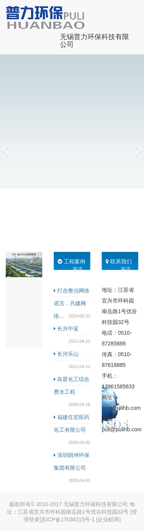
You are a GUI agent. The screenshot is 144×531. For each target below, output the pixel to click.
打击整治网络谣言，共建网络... (71, 303)
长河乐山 (66, 354)
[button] (5, 150)
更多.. (79, 269)
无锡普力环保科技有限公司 (94, 39)
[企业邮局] (108, 519)
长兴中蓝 (66, 329)
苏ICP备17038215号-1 (68, 519)
